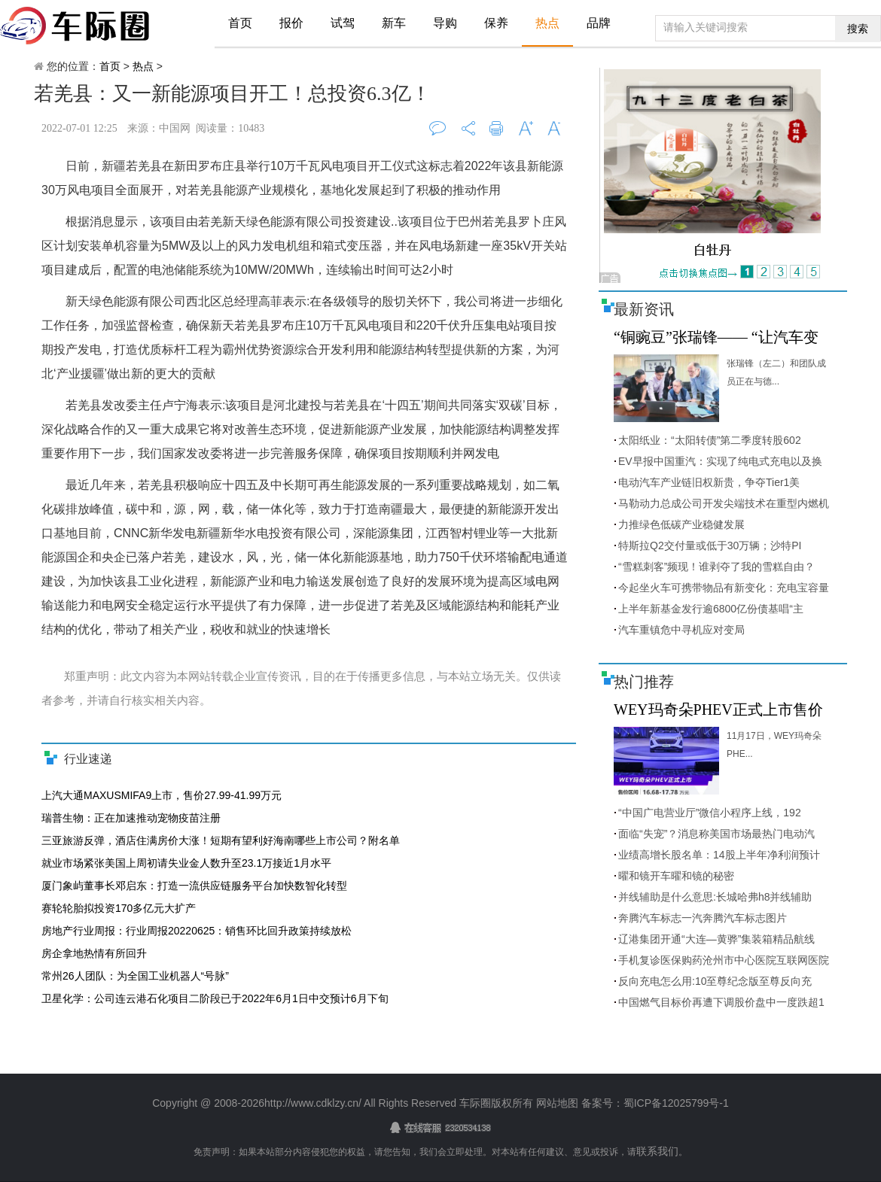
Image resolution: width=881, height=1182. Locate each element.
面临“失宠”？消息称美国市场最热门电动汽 (716, 834)
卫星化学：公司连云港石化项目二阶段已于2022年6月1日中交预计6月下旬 (215, 998)
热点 (547, 23)
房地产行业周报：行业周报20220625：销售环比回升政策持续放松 (196, 931)
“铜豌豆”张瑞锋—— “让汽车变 (716, 337)
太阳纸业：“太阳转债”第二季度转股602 (709, 440)
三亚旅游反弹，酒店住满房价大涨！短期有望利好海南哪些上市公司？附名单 (220, 840)
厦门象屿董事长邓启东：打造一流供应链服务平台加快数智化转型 (194, 886)
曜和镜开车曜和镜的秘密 (676, 876)
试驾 (343, 23)
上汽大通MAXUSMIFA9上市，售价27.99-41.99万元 (161, 795)
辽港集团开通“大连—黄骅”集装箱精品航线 (716, 939)
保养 (496, 23)
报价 (291, 23)
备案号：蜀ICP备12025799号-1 (653, 1103)
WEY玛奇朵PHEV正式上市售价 (718, 709)
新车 (394, 23)
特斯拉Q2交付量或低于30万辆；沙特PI (709, 545)
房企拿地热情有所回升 (94, 953)
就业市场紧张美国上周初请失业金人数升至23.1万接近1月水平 (186, 863)
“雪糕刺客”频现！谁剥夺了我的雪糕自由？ (716, 567)
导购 (445, 23)
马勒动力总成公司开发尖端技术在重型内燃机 (723, 503)
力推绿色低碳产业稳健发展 (681, 524)
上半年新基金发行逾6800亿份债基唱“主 (710, 609)
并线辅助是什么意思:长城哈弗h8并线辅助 (715, 897)
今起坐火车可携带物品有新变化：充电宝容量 (723, 588)
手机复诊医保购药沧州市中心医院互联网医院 (723, 960)
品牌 (599, 23)
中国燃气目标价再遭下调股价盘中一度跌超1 (721, 1002)
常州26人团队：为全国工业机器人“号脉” (135, 976)
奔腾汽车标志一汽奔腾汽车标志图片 (702, 918)
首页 (240, 23)
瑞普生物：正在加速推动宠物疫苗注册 (131, 818)
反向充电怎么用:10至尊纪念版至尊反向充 (715, 981)
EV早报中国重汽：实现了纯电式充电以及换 (720, 461)
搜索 (857, 29)
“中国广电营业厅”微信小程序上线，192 (709, 813)
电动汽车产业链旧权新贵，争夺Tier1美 (709, 482)
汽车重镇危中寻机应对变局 (681, 630)
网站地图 (557, 1103)
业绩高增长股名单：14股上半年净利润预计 (719, 855)
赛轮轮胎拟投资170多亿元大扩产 (118, 908)
